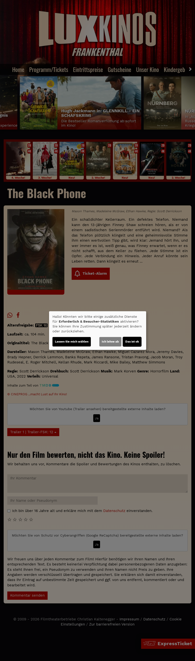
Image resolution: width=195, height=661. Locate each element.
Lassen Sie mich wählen (71, 341)
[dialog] (97, 330)
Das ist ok (132, 341)
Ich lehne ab (110, 341)
